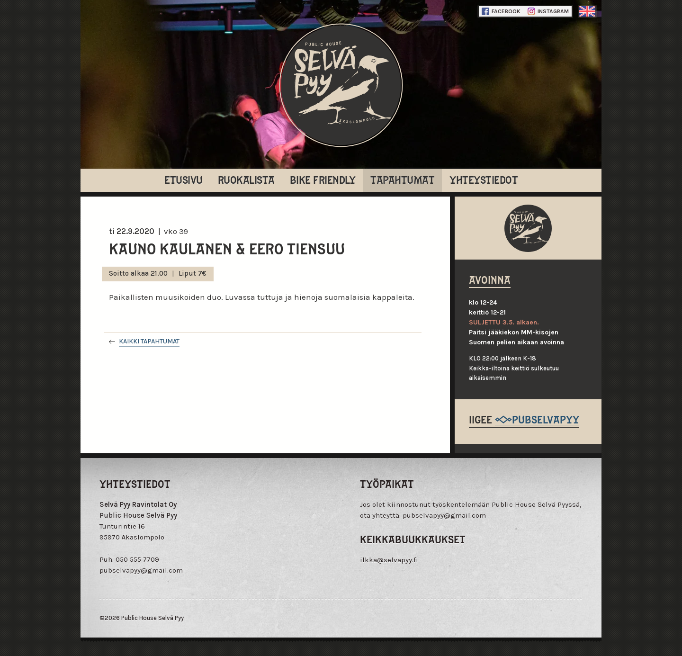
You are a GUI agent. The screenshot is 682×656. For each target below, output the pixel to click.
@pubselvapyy (537, 419)
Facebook (501, 11)
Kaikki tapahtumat (149, 341)
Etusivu (183, 179)
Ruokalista (246, 179)
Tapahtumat (402, 179)
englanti (587, 11)
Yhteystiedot (483, 179)
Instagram (548, 11)
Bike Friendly (323, 179)
